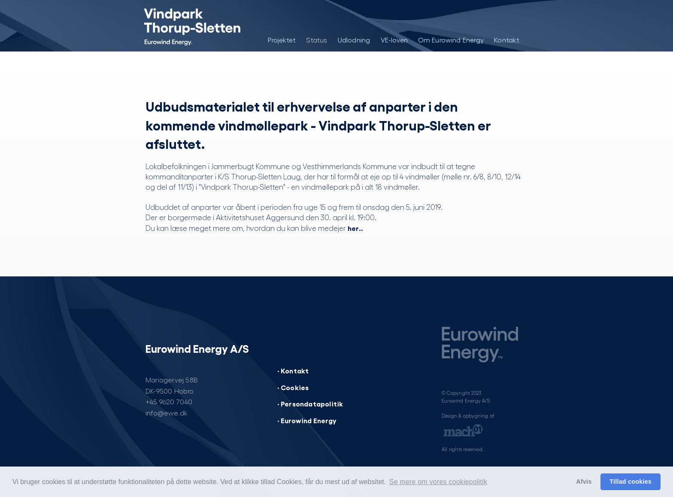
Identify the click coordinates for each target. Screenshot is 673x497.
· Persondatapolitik (310, 403)
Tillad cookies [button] (630, 481)
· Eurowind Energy (306, 420)
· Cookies (293, 387)
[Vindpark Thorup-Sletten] (185, 26)
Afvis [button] (583, 481)
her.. (355, 228)
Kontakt (506, 40)
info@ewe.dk (167, 413)
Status (316, 40)
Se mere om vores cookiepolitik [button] (438, 481)
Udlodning (354, 40)
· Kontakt (293, 370)
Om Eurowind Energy (451, 40)
